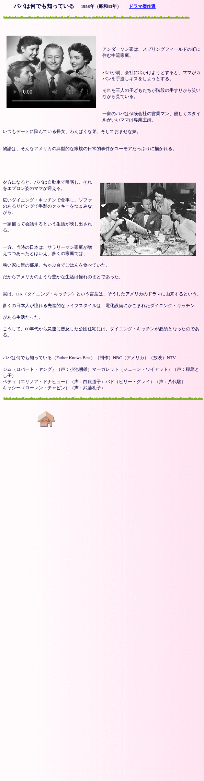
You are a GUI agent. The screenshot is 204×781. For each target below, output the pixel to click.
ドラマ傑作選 (142, 6)
